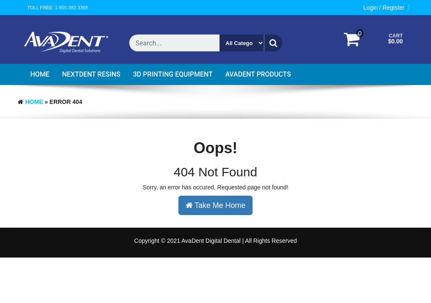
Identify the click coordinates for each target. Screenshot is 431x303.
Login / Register (383, 7)
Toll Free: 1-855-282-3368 (57, 7)
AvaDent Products (258, 74)
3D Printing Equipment (173, 74)
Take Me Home (216, 205)
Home (39, 74)
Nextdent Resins (91, 74)
